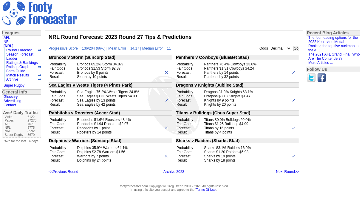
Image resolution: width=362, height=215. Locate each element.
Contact (10, 105)
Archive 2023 (173, 172)
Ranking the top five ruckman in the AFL (333, 48)
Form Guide (15, 71)
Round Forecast (19, 50)
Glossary (11, 97)
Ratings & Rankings (22, 63)
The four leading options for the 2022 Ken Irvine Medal (333, 40)
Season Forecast (19, 54)
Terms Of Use (206, 189)
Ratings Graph (17, 67)
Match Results (17, 75)
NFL (7, 42)
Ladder (11, 58)
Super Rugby (14, 85)
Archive (12, 79)
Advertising (12, 101)
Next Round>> (287, 172)
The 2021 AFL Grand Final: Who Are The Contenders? (334, 56)
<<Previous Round (63, 172)
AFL (7, 38)
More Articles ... (320, 63)
